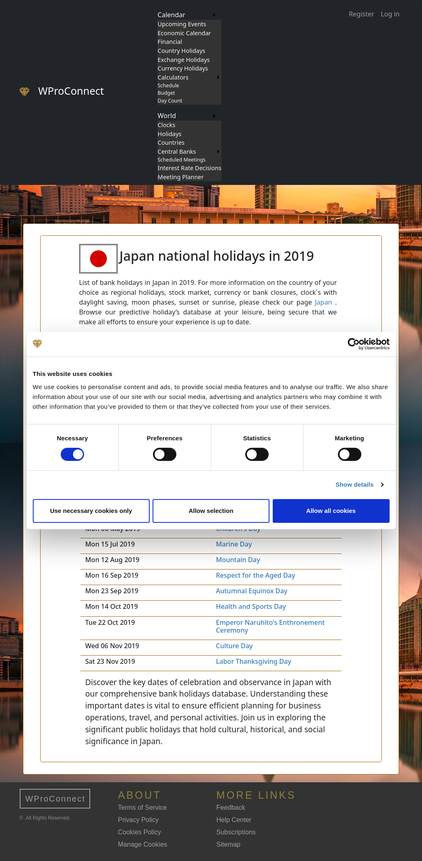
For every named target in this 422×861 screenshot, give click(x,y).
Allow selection (211, 510)
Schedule (168, 85)
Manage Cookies (142, 844)
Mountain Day (238, 559)
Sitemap (229, 844)
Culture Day (234, 645)
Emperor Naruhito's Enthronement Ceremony (270, 626)
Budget (166, 92)
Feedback (231, 807)
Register (361, 13)
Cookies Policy (139, 832)
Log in (390, 13)
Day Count (169, 100)
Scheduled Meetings (181, 159)
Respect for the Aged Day (255, 575)
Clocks (166, 125)
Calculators (172, 77)
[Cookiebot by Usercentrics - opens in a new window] (354, 344)
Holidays (169, 134)
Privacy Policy (138, 819)
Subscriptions (236, 832)
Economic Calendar (184, 33)
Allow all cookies (331, 510)
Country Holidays (181, 51)
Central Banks (176, 151)
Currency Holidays (182, 68)
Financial (169, 42)
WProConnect (55, 798)
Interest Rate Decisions (189, 168)
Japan (323, 302)
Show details (354, 484)
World (166, 115)
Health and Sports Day (251, 606)
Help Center (234, 819)
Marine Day (234, 544)
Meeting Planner (180, 177)
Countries (171, 142)
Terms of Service (142, 807)
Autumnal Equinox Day (251, 590)
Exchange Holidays (183, 60)
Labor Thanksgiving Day (253, 661)
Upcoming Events (181, 24)
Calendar (171, 14)
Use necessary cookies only (91, 510)
